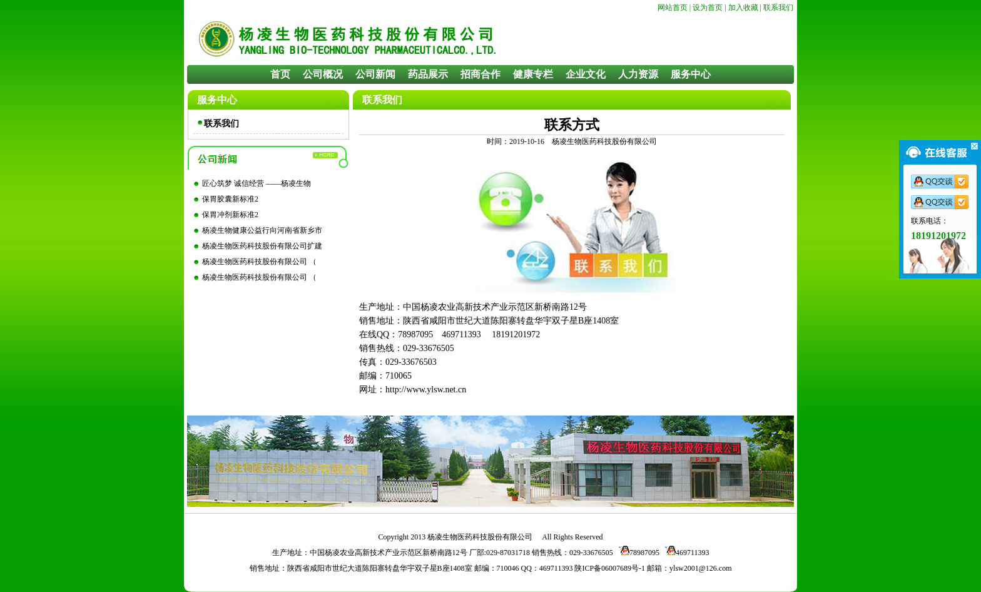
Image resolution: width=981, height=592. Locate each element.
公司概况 (323, 74)
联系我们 (778, 7)
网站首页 (673, 7)
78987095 (637, 552)
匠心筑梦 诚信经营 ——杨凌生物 (256, 183)
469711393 (685, 552)
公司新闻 (375, 74)
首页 (280, 74)
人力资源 (638, 74)
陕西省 (298, 568)
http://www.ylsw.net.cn (425, 389)
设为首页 (708, 7)
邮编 (481, 568)
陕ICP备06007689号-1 (609, 568)
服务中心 (691, 74)
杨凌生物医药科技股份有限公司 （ (259, 261)
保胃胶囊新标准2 (230, 199)
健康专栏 (533, 74)
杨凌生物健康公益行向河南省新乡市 (262, 230)
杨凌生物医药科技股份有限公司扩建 (262, 246)
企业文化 (586, 74)
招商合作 (480, 74)
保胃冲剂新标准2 (230, 214)
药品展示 (428, 74)
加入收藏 (743, 7)
